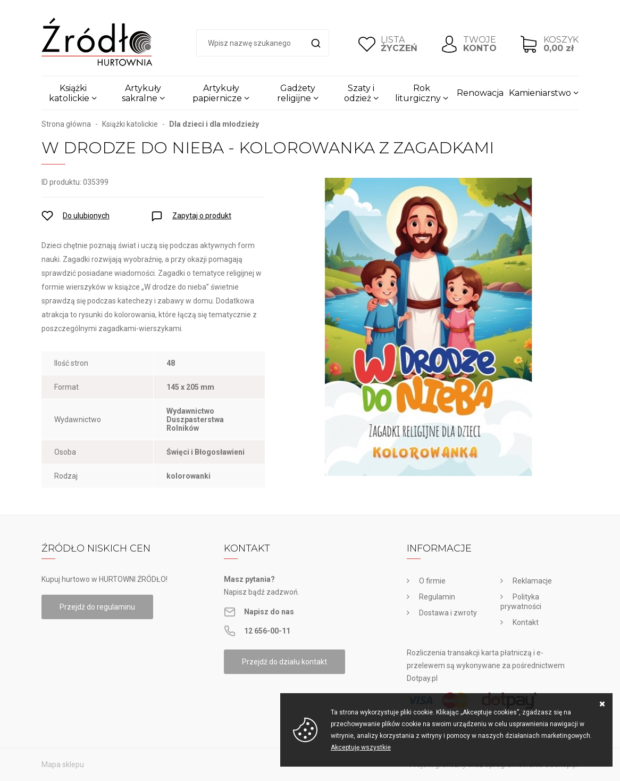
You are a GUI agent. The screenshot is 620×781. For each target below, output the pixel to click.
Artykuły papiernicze (217, 93)
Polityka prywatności (520, 602)
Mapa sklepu (62, 764)
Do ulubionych (86, 215)
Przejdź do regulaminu (97, 607)
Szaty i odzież (359, 93)
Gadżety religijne (296, 93)
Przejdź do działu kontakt (284, 661)
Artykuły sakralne (142, 93)
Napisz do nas (269, 611)
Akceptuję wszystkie (361, 747)
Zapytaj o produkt (201, 215)
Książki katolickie (69, 93)
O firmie (432, 581)
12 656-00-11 (267, 631)
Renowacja (480, 93)
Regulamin (437, 597)
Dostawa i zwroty (448, 613)
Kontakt (526, 622)
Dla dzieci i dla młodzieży (214, 124)
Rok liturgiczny (418, 93)
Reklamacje (532, 581)
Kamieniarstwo (540, 93)
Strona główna (66, 124)
